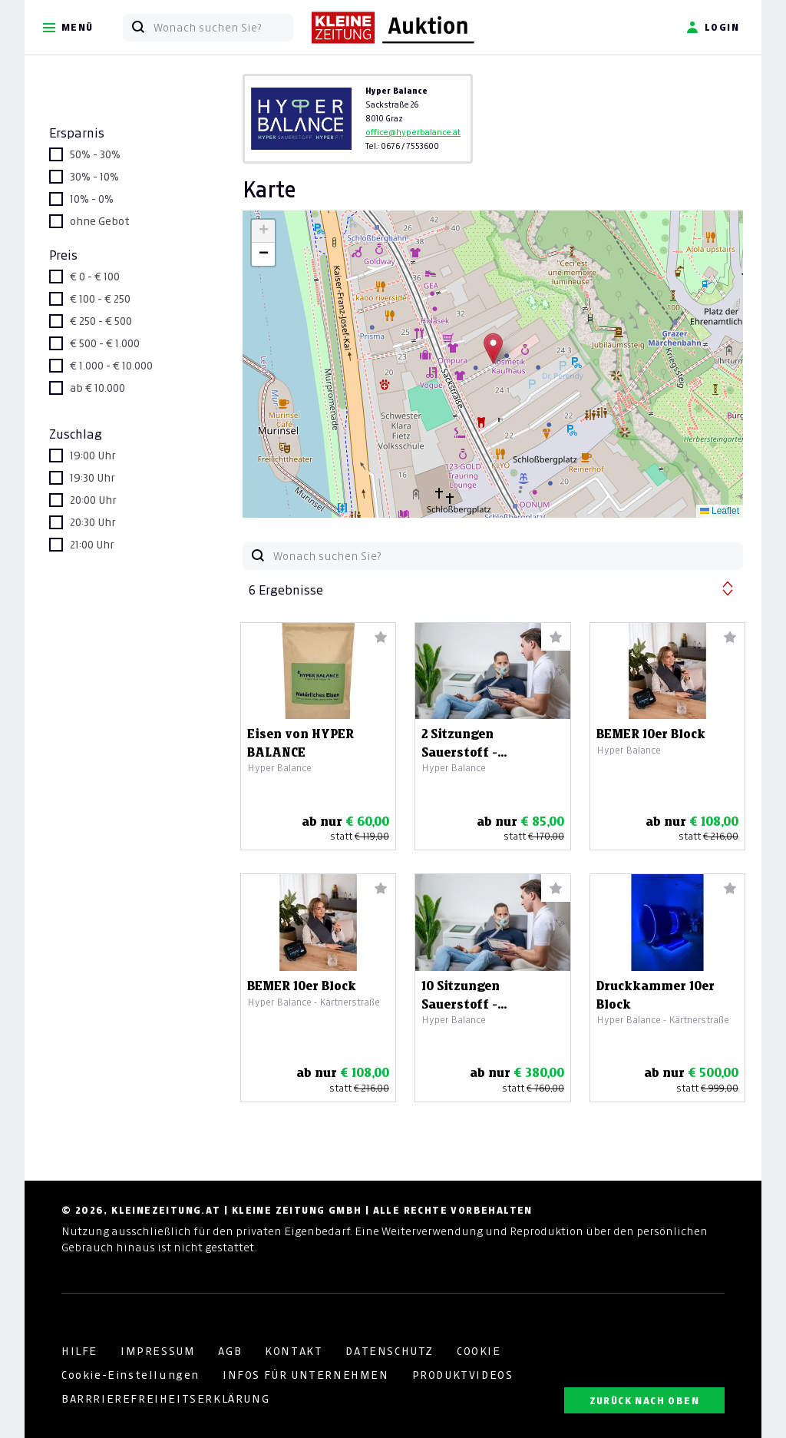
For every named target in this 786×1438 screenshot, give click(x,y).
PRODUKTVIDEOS (463, 1375)
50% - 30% (95, 154)
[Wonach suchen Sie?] (223, 27)
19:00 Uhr (93, 455)
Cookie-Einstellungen (130, 1375)
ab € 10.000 (97, 388)
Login (712, 28)
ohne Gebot (100, 221)
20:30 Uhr (93, 522)
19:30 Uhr (92, 477)
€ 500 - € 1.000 (105, 343)
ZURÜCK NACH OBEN (644, 1401)
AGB (230, 1351)
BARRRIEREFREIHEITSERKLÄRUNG (165, 1398)
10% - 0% (92, 199)
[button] (493, 348)
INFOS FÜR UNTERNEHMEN (306, 1375)
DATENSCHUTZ (389, 1351)
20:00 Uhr (93, 500)
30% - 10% (94, 176)
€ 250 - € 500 (101, 321)
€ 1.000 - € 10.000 (111, 365)
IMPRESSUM (158, 1351)
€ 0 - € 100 (95, 276)
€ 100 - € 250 (100, 298)
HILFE (79, 1351)
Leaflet (719, 510)
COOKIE (479, 1351)
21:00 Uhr (92, 544)
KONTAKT (293, 1351)
